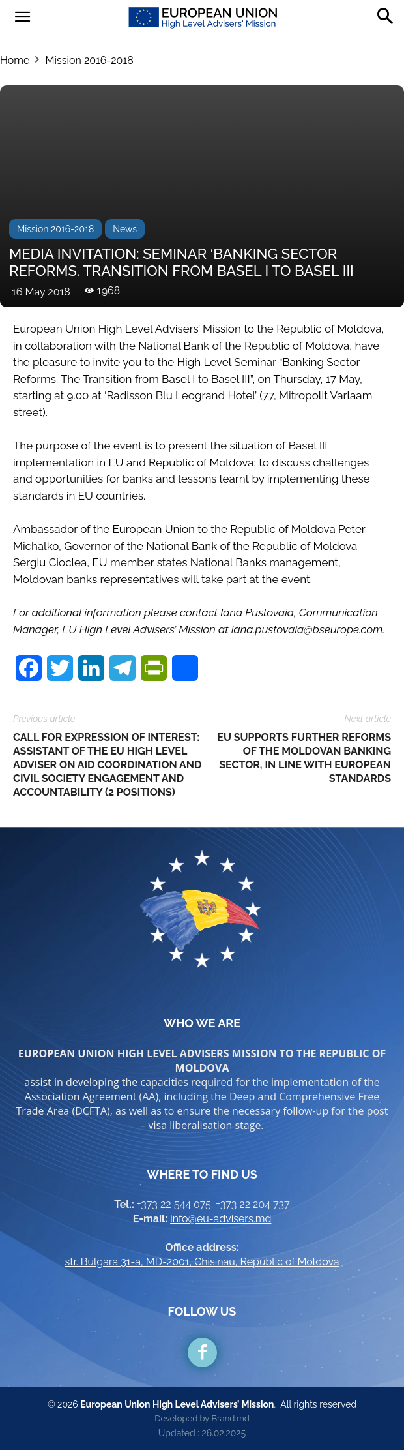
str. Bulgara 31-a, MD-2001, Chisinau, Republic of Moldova (202, 1262)
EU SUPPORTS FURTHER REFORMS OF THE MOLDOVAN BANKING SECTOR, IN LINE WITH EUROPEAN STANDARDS (304, 758)
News (125, 229)
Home (14, 60)
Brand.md (230, 1418)
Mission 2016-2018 (89, 60)
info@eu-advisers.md (220, 1219)
